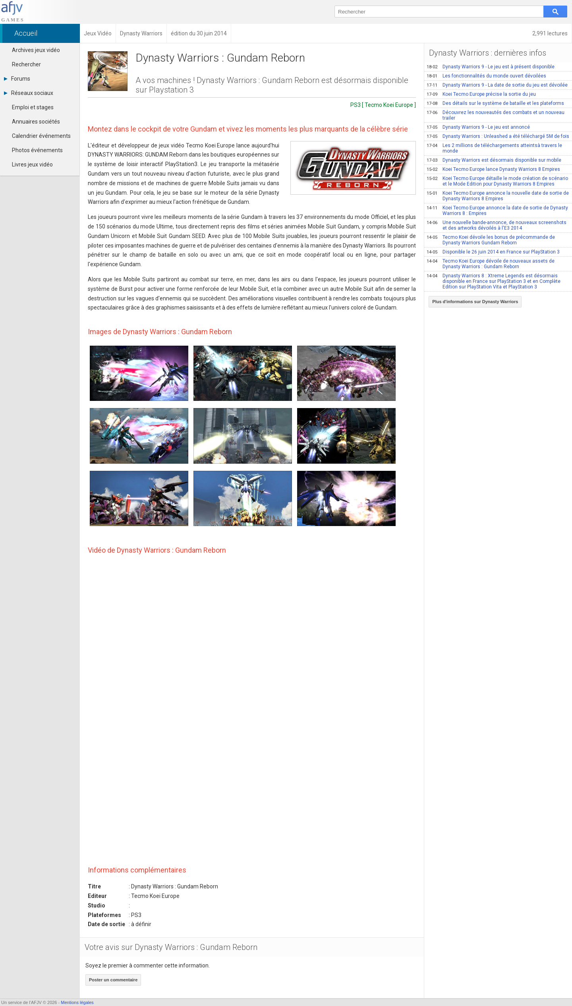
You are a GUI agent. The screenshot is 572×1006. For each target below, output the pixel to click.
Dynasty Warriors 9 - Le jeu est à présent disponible (491, 67)
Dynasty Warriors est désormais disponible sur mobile (494, 160)
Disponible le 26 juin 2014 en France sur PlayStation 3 (493, 252)
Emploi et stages (33, 107)
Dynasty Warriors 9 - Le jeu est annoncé (478, 127)
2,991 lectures (550, 33)
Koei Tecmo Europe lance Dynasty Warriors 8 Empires (493, 169)
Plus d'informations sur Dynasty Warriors (475, 301)
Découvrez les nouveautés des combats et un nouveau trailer (495, 115)
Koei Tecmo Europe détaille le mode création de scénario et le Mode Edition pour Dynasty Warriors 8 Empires (497, 181)
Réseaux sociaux (28, 93)
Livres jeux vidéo (32, 164)
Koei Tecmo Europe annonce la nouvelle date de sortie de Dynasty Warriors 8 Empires (498, 195)
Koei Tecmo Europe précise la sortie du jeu (481, 94)
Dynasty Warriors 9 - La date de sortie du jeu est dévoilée (497, 85)
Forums (17, 78)
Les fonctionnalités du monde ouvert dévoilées (486, 76)
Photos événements (37, 150)
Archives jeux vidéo (36, 50)
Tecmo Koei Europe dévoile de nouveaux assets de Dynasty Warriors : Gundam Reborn (491, 263)
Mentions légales (77, 1002)
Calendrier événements (41, 136)
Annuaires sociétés (36, 121)
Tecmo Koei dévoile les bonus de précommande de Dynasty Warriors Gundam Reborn (491, 240)
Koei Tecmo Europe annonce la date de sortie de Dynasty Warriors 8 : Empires (497, 210)
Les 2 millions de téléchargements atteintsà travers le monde (494, 148)
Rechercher (26, 64)
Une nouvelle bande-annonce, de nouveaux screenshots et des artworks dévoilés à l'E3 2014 (496, 225)
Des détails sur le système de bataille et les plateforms (495, 103)
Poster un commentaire (113, 979)
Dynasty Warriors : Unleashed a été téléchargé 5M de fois (498, 136)
